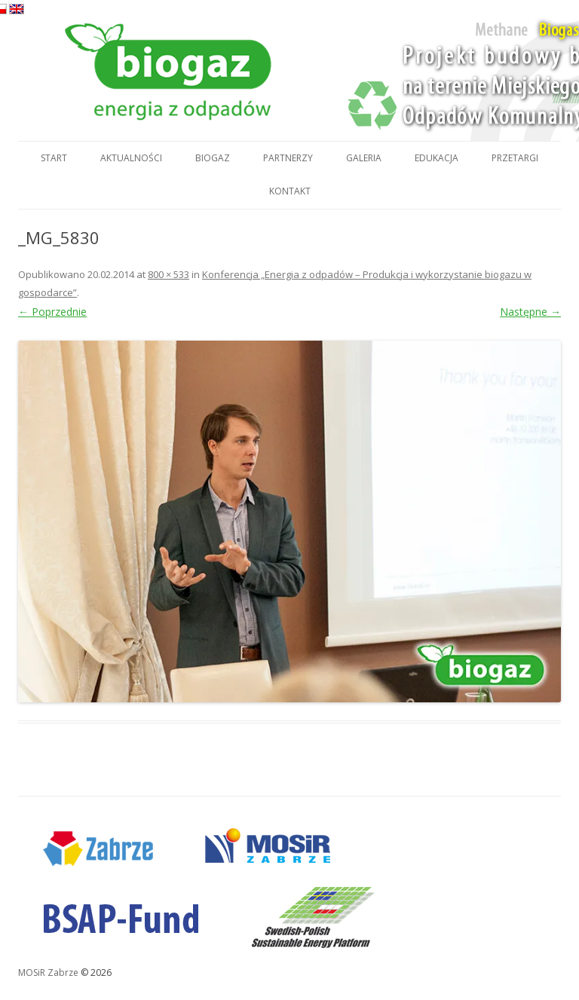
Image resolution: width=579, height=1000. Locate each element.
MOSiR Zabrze (48, 972)
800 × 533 (168, 274)
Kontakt (290, 191)
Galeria (363, 157)
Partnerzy (288, 157)
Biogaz (212, 157)
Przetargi (515, 157)
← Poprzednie (52, 311)
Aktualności (131, 157)
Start (54, 157)
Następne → (530, 311)
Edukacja (436, 157)
